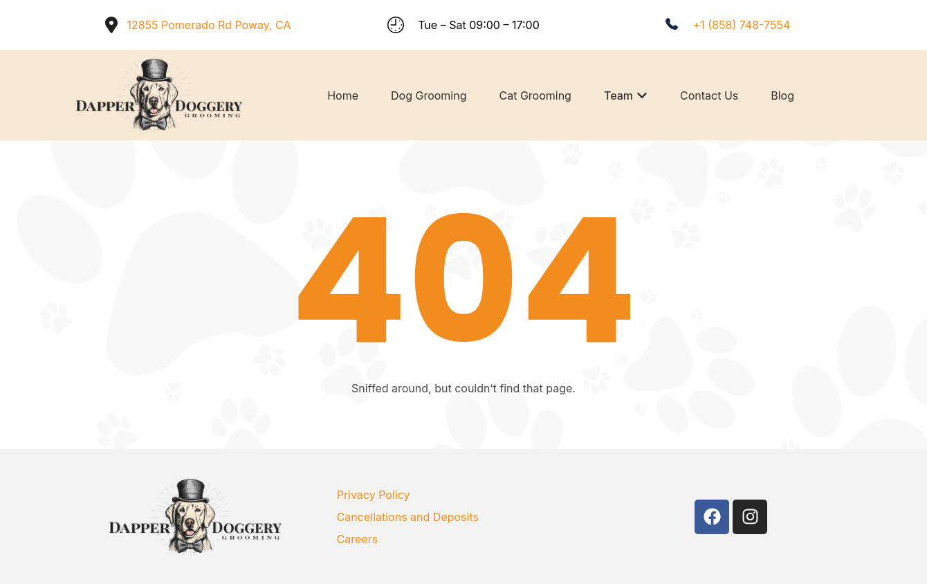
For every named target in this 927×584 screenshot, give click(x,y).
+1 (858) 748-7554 (742, 25)
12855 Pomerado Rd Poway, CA (209, 25)
